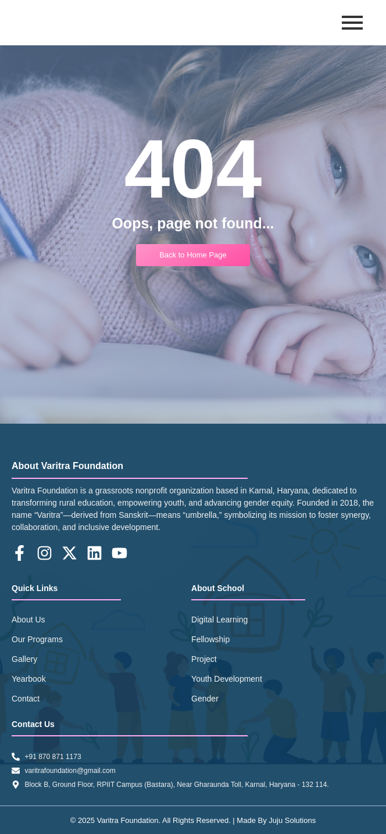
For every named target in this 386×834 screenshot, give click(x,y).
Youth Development (226, 678)
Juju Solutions (292, 820)
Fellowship (210, 639)
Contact (26, 698)
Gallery (24, 659)
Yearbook (29, 678)
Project (204, 659)
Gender (205, 698)
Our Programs (37, 639)
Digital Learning (219, 619)
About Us (28, 619)
